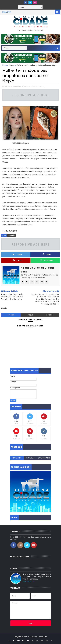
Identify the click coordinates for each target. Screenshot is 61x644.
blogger (11, 315)
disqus (30, 315)
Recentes (17, 458)
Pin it (17, 260)
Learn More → (28, 581)
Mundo (11, 65)
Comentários (44, 458)
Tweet (17, 254)
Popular (30, 458)
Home (4, 65)
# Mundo (11, 235)
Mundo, (42, 86)
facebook (49, 315)
